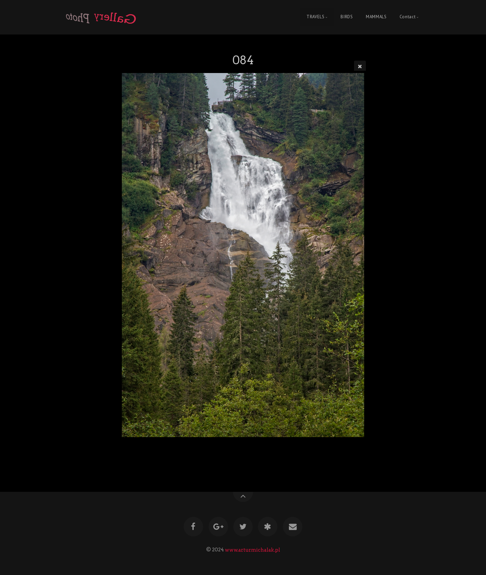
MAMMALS (376, 17)
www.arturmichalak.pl (252, 550)
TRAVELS (315, 17)
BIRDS (347, 17)
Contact (407, 17)
